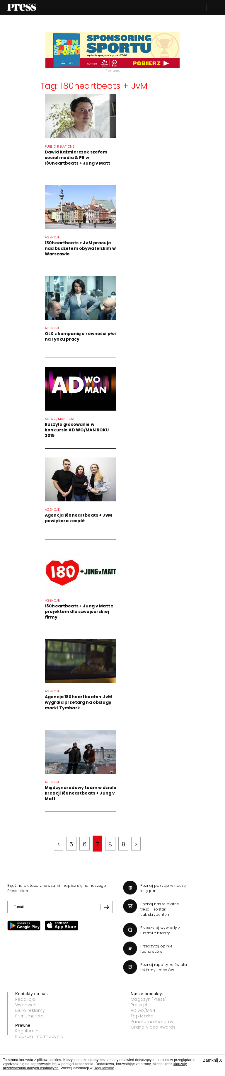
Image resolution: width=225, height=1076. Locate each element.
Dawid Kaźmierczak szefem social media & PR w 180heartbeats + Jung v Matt (77, 157)
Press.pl (139, 1005)
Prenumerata (29, 1016)
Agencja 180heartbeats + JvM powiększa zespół (78, 518)
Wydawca (26, 1005)
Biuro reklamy (30, 1010)
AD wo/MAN (143, 1010)
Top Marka (142, 1016)
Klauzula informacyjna (39, 1036)
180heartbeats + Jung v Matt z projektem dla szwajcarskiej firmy (79, 611)
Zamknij (212, 1060)
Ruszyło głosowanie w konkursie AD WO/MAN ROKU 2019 (77, 429)
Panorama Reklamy (152, 1021)
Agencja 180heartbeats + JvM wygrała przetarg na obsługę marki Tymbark (78, 702)
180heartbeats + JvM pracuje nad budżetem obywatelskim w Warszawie (80, 248)
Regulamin (26, 1031)
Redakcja (25, 999)
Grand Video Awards (153, 1027)
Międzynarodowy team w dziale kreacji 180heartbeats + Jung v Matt (80, 793)
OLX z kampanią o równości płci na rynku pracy (80, 336)
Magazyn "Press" (149, 999)
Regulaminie (103, 1068)
